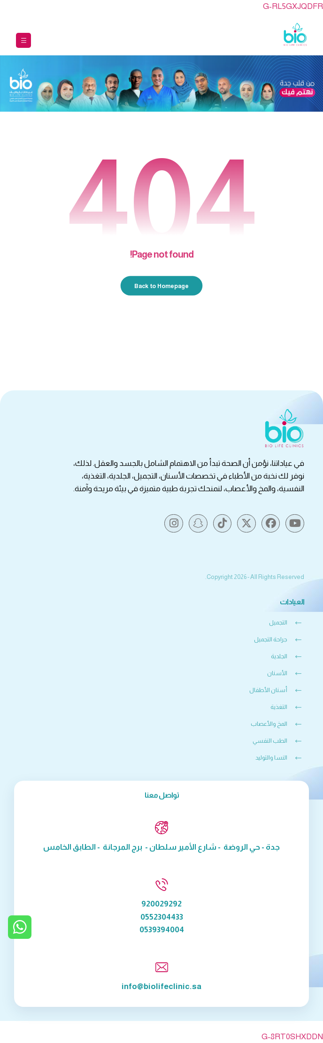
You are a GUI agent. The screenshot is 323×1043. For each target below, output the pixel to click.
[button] (23, 40)
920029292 (161, 903)
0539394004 (161, 929)
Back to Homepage (161, 285)
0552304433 (161, 917)
